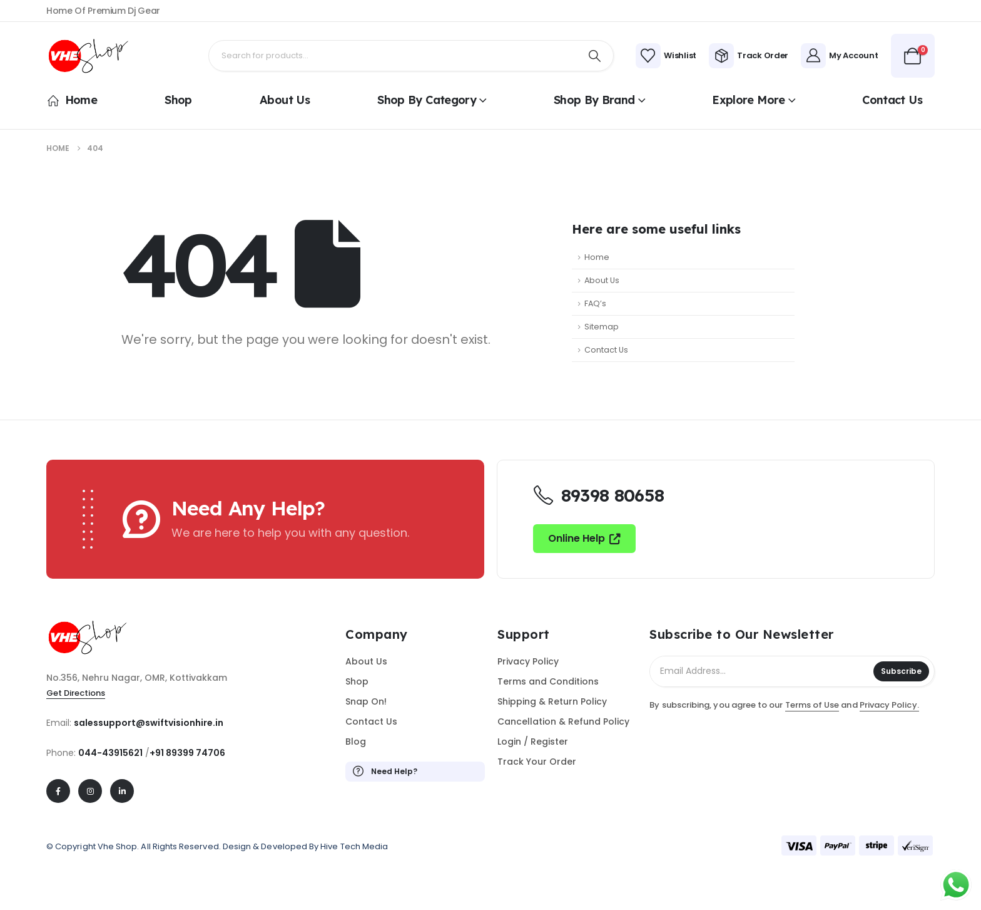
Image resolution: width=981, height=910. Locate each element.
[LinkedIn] (122, 791)
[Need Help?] (415, 771)
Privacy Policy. (889, 705)
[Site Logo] (93, 56)
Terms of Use (812, 705)
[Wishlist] (666, 55)
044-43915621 (110, 753)
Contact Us (892, 100)
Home (71, 100)
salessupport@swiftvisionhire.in (148, 722)
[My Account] (839, 55)
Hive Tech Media (354, 846)
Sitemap (601, 326)
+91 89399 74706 (187, 753)
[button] (584, 538)
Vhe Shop (118, 846)
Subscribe (901, 671)
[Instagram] (90, 791)
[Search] (595, 56)
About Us (285, 100)
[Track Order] (748, 55)
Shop (178, 100)
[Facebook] (58, 791)
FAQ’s (595, 303)
